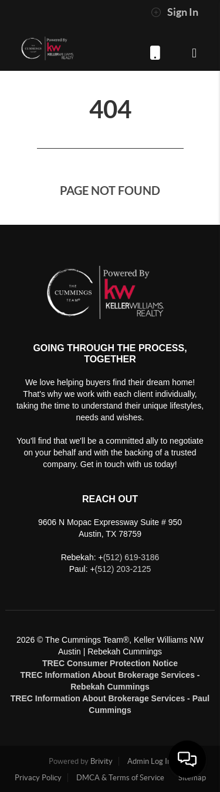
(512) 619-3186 (155, 52)
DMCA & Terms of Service (120, 777)
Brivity (101, 761)
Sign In (174, 12)
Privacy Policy (38, 777)
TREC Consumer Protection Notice (110, 663)
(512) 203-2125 (123, 569)
